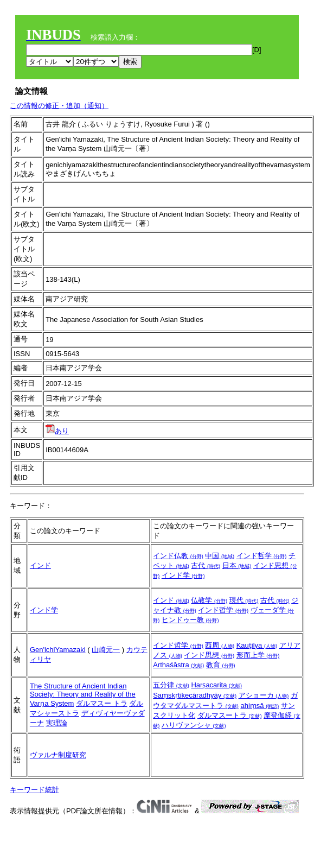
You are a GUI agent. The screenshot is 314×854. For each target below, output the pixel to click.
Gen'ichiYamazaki (58, 650)
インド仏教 (178, 556)
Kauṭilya (256, 645)
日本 (237, 565)
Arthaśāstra (178, 665)
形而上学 (258, 655)
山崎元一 (106, 650)
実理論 (56, 723)
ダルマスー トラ (101, 703)
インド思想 (209, 655)
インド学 (183, 575)
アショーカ (264, 695)
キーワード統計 (34, 790)
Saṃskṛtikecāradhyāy (194, 695)
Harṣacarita (216, 685)
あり (57, 431)
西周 (219, 645)
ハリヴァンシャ (194, 725)
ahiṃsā (259, 705)
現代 (244, 600)
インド (40, 565)
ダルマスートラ (229, 715)
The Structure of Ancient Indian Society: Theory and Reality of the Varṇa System (83, 694)
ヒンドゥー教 (190, 620)
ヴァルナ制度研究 (58, 755)
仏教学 (209, 600)
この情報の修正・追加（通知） (59, 106)
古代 (205, 565)
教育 (220, 665)
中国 (219, 556)
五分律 (171, 685)
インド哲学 (261, 556)
